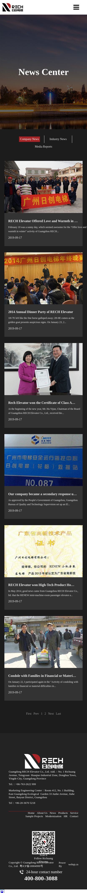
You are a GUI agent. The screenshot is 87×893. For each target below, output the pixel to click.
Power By (62, 863)
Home (31, 811)
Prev (36, 712)
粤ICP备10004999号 (31, 864)
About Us (42, 811)
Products (63, 811)
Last (58, 712)
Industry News (58, 139)
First (29, 712)
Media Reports (43, 146)
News (53, 811)
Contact (74, 814)
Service (74, 811)
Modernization (53, 814)
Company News (29, 139)
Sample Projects (34, 814)
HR (66, 814)
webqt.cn (73, 862)
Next (51, 712)
